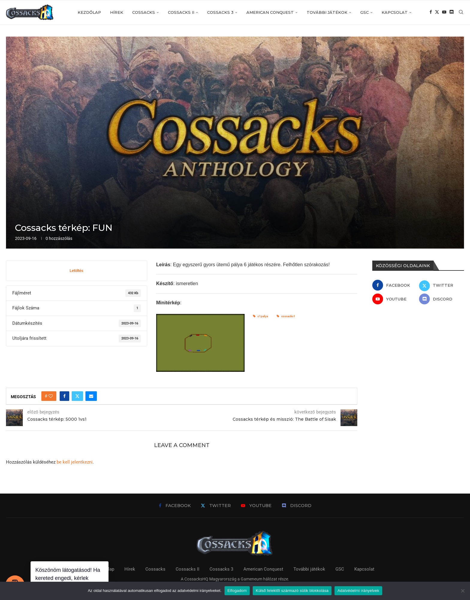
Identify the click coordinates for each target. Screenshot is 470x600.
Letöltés (76, 270)
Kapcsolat (395, 12)
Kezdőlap (89, 12)
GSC (364, 12)
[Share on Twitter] (77, 396)
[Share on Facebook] (64, 396)
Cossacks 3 (220, 12)
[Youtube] (444, 12)
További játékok (327, 12)
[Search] (461, 12)
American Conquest (270, 12)
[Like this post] (51, 396)
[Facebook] (431, 12)
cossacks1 (286, 316)
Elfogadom (237, 590)
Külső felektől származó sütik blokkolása (292, 590)
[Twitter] (437, 12)
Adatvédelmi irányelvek (358, 590)
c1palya (260, 316)
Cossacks (143, 12)
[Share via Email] (91, 396)
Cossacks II (181, 12)
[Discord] (451, 12)
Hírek (116, 12)
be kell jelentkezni (75, 462)
